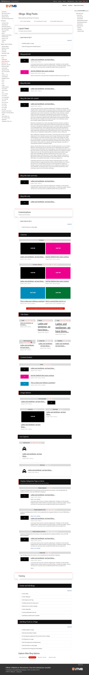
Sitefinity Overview (5, 48)
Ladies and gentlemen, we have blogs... (43, 59)
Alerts (84, 1)
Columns (79, 27)
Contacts (80, 1)
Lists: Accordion (5, 93)
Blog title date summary (82, 22)
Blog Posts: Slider (5, 66)
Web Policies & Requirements (7, 18)
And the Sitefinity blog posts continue (42, 71)
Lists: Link (4, 100)
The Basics (70, 5)
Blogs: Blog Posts (79, 13)
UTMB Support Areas (70, 1)
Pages (3, 42)
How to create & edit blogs (25, 21)
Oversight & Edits (5, 23)
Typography (4, 119)
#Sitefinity (32, 568)
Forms (3, 81)
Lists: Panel (4, 104)
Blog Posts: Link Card (6, 64)
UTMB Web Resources (5, 1)
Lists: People (4, 105)
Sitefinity (32, 499)
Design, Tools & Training (78, 5)
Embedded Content (5, 78)
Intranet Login (19, 671)
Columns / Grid (5, 38)
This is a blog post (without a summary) (32, 301)
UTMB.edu (8, 667)
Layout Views (79, 15)
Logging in (4, 31)
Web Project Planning (6, 26)
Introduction (4, 11)
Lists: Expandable (5, 97)
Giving (76, 1)
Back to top (80, 664)
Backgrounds (4, 59)
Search (3, 33)
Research (64, 1)
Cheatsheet (4, 51)
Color (3, 73)
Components (7, 55)
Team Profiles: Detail (6, 117)
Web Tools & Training (6, 13)
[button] (87, 1)
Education (60, 1)
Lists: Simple (4, 107)
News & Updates (5, 15)
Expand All (69, 40)
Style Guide (4, 49)
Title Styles (79, 29)
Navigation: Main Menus (7, 35)
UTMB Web (64, 5)
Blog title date (80, 18)
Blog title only (80, 23)
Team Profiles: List (5, 116)
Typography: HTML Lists (6, 121)
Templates (4, 40)
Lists (3, 92)
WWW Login (13, 671)
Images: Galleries (5, 87)
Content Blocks (5, 76)
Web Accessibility (5, 30)
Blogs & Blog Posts (5, 61)
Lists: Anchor (4, 95)
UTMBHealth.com (15, 667)
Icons (3, 83)
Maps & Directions (24, 667)
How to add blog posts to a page (40, 21)
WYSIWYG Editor (5, 36)
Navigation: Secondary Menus (8, 112)
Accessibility (48, 667)
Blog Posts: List (5, 63)
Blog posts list (80, 16)
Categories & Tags (5, 69)
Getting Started (5, 24)
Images (3, 85)
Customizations (80, 25)
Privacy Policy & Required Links (36, 667)
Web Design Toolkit (5, 53)
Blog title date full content (82, 20)
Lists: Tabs (4, 109)
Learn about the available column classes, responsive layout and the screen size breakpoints (45, 308)
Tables (3, 114)
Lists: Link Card (5, 102)
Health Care (55, 1)
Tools (35, 499)
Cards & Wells (4, 68)
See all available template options (56, 21)
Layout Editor (4, 88)
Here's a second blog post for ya (55, 301)
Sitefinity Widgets (5, 46)
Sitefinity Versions (5, 16)
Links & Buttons (5, 90)
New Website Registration (7, 28)
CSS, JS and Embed (6, 71)
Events (3, 80)
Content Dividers (80, 31)
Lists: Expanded (5, 99)
